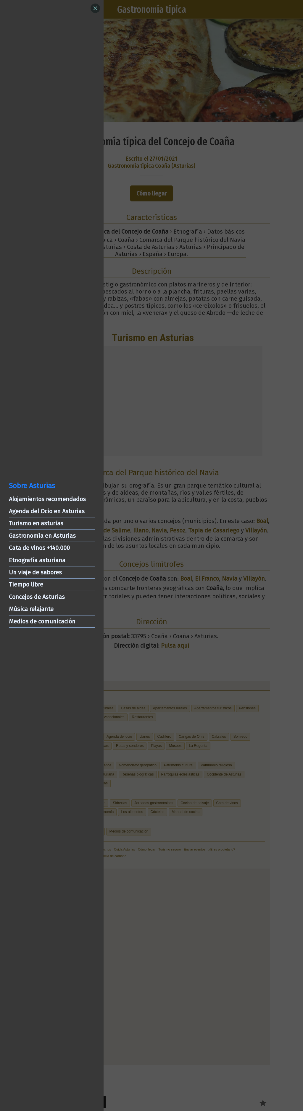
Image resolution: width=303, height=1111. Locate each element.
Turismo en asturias (36, 523)
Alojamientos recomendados (47, 499)
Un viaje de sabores (35, 572)
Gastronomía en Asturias (42, 535)
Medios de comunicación (42, 621)
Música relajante (31, 608)
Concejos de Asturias (37, 596)
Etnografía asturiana (37, 560)
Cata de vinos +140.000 (39, 547)
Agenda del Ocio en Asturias (47, 511)
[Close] (95, 8)
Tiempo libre (26, 584)
